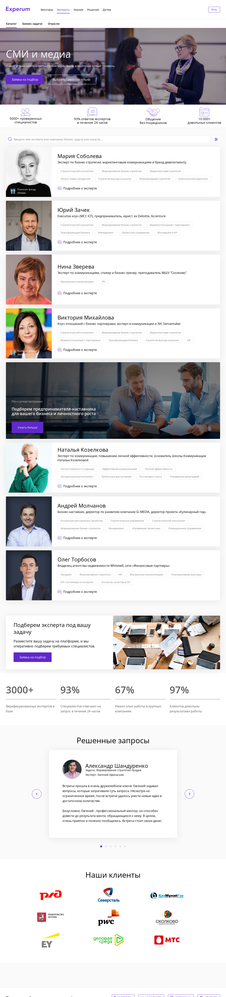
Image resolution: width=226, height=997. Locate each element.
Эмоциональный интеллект (77, 476)
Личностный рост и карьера (77, 469)
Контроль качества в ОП (115, 582)
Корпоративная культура (186, 574)
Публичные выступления (116, 476)
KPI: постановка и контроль (77, 582)
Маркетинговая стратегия (165, 171)
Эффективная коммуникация (119, 469)
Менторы (47, 9)
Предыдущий (36, 794)
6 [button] (125, 846)
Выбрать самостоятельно (71, 79)
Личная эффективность (159, 469)
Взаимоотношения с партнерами (170, 225)
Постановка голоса (150, 476)
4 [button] (115, 846)
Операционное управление (184, 528)
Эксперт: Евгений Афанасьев (104, 774)
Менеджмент (106, 232)
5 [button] (120, 846)
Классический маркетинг (193, 178)
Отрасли (53, 23)
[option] (113, 794)
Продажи (66, 574)
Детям (107, 9)
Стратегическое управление (127, 520)
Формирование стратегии (154, 178)
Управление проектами (146, 528)
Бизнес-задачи (32, 23)
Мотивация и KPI (167, 232)
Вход (214, 9)
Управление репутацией (184, 476)
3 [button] (111, 846)
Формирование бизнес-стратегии (122, 171)
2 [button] (106, 846)
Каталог (11, 23)
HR (188, 340)
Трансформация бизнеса (75, 232)
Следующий (189, 794)
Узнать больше (27, 427)
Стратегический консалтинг (77, 171)
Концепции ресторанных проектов (81, 520)
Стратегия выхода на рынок (114, 178)
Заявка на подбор (25, 79)
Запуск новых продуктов (75, 178)
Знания (78, 9)
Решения (93, 9)
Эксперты (63, 9)
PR (103, 281)
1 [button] (101, 846)
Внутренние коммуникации (77, 281)
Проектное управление (135, 232)
